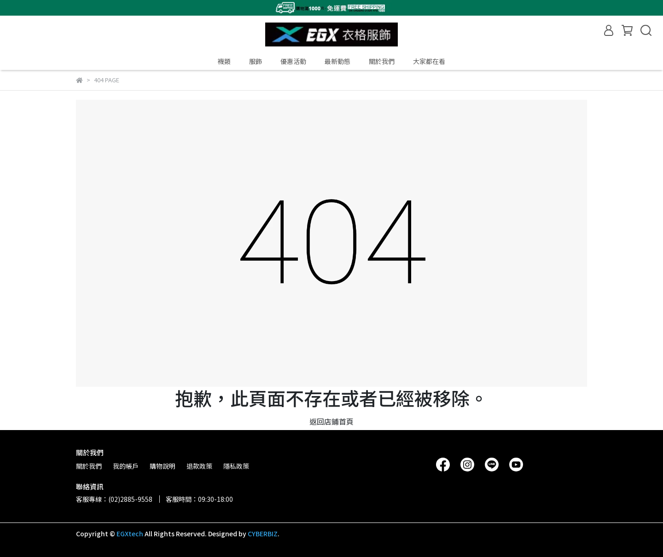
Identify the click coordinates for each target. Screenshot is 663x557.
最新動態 (337, 61)
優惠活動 (293, 61)
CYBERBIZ (263, 533)
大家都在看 (429, 61)
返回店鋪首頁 (331, 421)
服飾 (255, 61)
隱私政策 (236, 466)
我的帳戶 (126, 466)
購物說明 (162, 466)
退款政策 (199, 466)
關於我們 (382, 61)
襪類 (224, 61)
